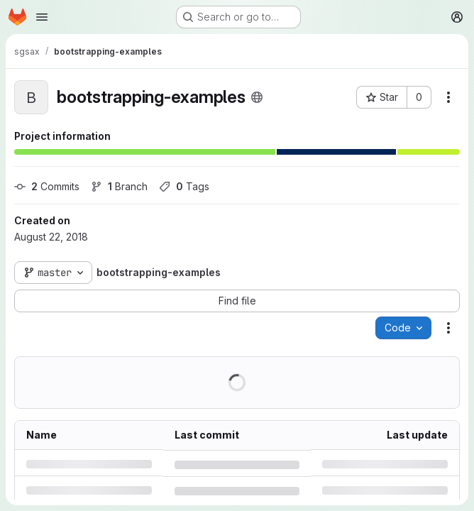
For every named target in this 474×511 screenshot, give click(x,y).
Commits (46, 186)
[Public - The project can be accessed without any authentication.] (257, 97)
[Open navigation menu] (42, 17)
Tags (184, 186)
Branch (119, 186)
